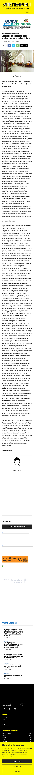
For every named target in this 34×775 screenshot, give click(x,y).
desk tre (17, 471)
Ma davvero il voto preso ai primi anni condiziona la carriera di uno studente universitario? (13, 655)
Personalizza (17, 766)
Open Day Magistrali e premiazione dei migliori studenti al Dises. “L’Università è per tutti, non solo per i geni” (13, 645)
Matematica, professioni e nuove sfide (13, 676)
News (11, 33)
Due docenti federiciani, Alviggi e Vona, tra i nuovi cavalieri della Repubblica (13, 666)
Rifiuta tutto (17, 771)
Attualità (16, 33)
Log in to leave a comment (17, 526)
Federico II (7, 628)
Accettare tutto (17, 761)
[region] (17, 758)
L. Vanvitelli (5, 33)
